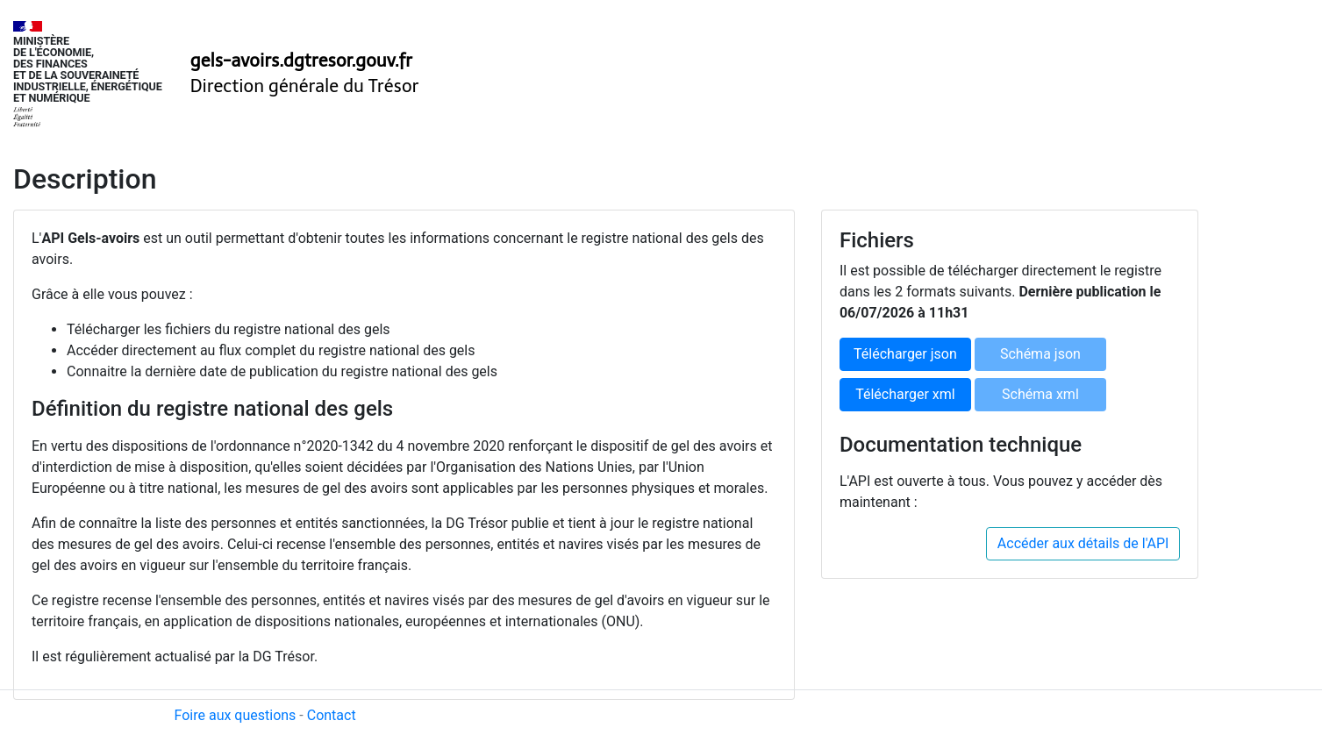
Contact (331, 715)
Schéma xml (1040, 394)
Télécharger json (905, 354)
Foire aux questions (236, 715)
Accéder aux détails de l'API (1083, 543)
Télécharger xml (905, 394)
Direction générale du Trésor (304, 85)
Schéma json (1040, 354)
